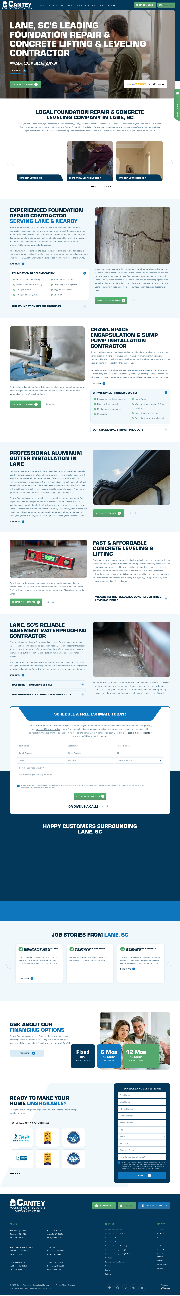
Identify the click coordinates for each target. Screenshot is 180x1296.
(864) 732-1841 (54, 1255)
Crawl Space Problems (115, 1238)
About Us (161, 1230)
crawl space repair (141, 370)
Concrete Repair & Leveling (117, 1246)
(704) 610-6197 (16, 1270)
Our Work (161, 1234)
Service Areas (163, 1250)
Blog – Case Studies (162, 1255)
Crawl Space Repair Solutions (118, 1242)
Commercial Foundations (116, 1262)
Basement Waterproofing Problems (120, 1250)
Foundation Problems (114, 1230)
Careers (160, 1261)
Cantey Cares (162, 1265)
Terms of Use (47, 787)
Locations (161, 1246)
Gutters (108, 1275)
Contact (160, 1269)
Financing (161, 1242)
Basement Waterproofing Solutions (120, 1254)
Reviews (160, 1238)
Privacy (54, 787)
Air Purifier (109, 1258)
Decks (108, 1270)
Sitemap (71, 1286)
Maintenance (111, 1266)
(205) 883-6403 (54, 1270)
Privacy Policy (48, 1286)
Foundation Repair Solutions (117, 1234)
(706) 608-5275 (54, 1238)
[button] (10, 163)
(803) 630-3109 (16, 1238)
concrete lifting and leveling (48, 729)
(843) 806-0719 (16, 1255)
